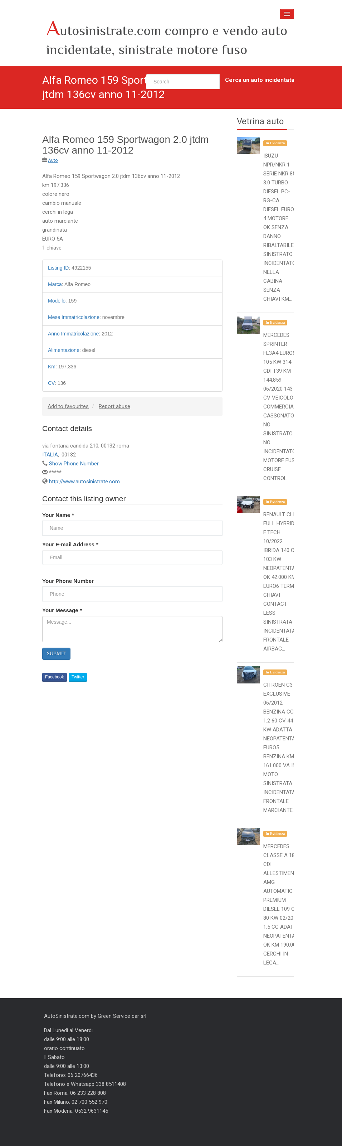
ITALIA (50, 454)
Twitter (78, 677)
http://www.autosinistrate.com (84, 481)
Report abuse (114, 406)
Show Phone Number (74, 463)
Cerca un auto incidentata (259, 80)
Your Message (62, 610)
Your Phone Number (68, 581)
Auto (53, 160)
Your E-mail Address (70, 544)
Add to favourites (68, 406)
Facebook (54, 677)
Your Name (58, 515)
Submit (56, 653)
